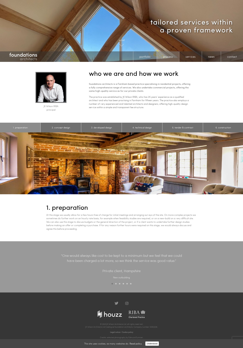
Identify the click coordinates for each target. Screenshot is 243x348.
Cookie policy (127, 332)
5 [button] (127, 285)
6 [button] (130, 285)
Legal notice (115, 332)
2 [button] (115, 285)
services (191, 56)
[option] (20, 127)
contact (232, 56)
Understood (152, 343)
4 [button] (123, 285)
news (211, 56)
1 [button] (112, 285)
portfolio (144, 56)
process (168, 56)
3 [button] (119, 285)
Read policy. (136, 343)
